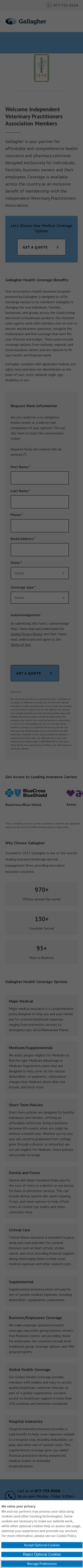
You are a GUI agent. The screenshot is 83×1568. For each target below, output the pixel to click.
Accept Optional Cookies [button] (42, 1545)
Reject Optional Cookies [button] (42, 1554)
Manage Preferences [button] (42, 1563)
